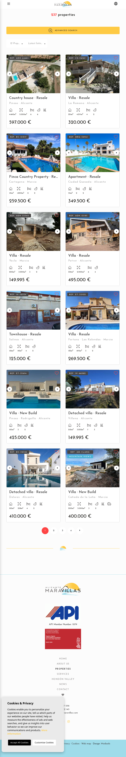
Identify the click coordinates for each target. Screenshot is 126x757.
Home (63, 659)
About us (63, 664)
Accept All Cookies (19, 742)
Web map (86, 743)
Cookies (76, 743)
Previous (9, 74)
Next (57, 74)
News (63, 684)
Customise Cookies (44, 742)
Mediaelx (105, 743)
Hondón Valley (63, 679)
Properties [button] (63, 669)
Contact (63, 690)
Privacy (66, 743)
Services (63, 674)
